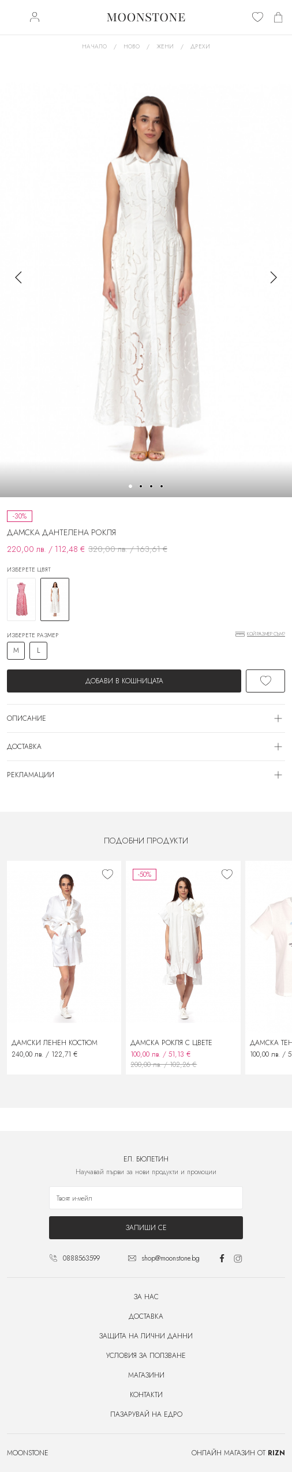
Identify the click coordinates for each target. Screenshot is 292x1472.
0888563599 (81, 1258)
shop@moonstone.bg (170, 1258)
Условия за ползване (146, 1355)
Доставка (146, 1316)
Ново (131, 46)
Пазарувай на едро (146, 1414)
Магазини (146, 1375)
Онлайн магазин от (238, 1453)
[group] (146, 277)
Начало (94, 46)
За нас (146, 1297)
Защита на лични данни (146, 1336)
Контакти (146, 1395)
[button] (130, 486)
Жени (165, 46)
